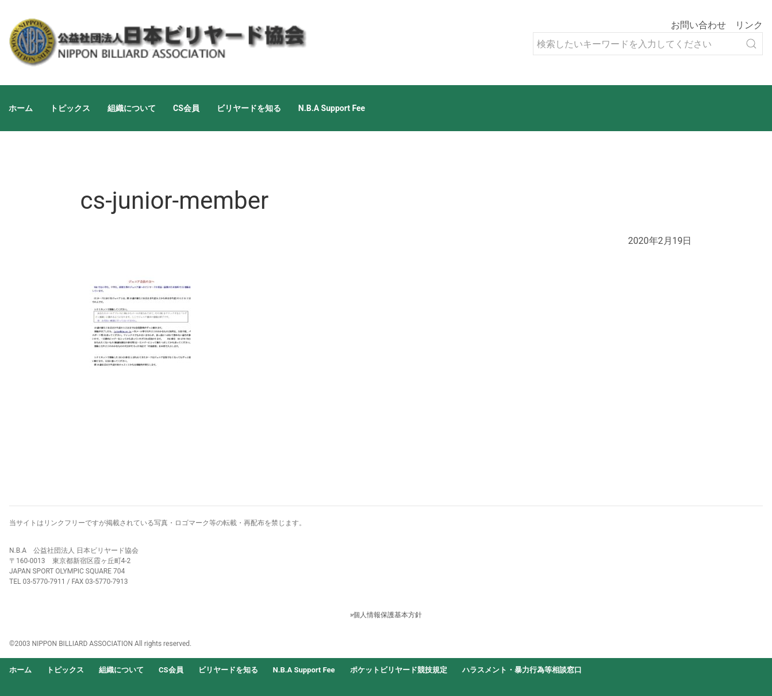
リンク (749, 25)
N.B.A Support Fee (331, 108)
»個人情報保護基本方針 (386, 615)
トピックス (70, 108)
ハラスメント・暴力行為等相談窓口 (522, 670)
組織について (131, 108)
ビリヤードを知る (249, 108)
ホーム (21, 108)
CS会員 (186, 108)
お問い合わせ (698, 25)
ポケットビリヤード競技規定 (398, 670)
